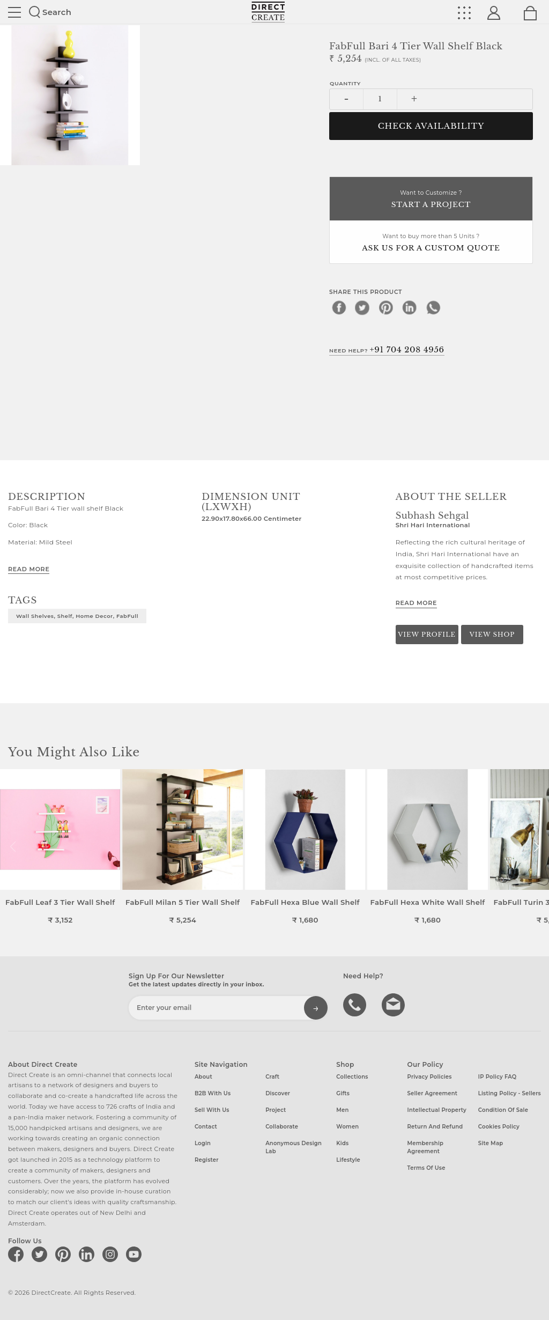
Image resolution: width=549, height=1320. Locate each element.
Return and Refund (435, 1126)
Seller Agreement (432, 1093)
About (203, 1076)
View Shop (492, 634)
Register (207, 1159)
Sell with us (212, 1110)
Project (275, 1110)
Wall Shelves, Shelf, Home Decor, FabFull (77, 616)
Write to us (394, 1004)
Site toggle (14, 12)
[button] (536, 847)
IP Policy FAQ (497, 1076)
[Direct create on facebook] (17, 1254)
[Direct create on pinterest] (65, 1254)
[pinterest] (386, 307)
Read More (28, 569)
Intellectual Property (436, 1110)
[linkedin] (409, 307)
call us (356, 1004)
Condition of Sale (503, 1110)
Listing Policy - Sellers (509, 1093)
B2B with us (213, 1093)
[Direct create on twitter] (41, 1254)
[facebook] (338, 307)
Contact (206, 1126)
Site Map (490, 1143)
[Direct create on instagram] (112, 1254)
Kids (342, 1143)
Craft (272, 1076)
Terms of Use (426, 1167)
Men (342, 1110)
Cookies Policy (499, 1126)
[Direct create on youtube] (135, 1254)
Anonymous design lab (293, 1147)
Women (347, 1126)
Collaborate (281, 1126)
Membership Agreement (425, 1147)
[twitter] (362, 307)
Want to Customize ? (431, 199)
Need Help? (386, 350)
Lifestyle (348, 1159)
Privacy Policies (429, 1076)
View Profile (427, 634)
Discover (277, 1093)
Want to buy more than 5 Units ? (431, 243)
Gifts (343, 1093)
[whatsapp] (433, 307)
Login (203, 1143)
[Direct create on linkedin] (88, 1254)
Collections (352, 1076)
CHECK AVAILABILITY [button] (431, 126)
